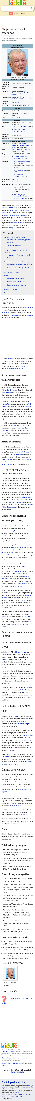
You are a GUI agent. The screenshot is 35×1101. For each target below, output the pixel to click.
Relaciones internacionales (20, 149)
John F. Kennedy (23, 452)
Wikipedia (19, 1090)
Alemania (15, 315)
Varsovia (15, 93)
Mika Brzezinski (17, 117)
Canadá (23, 361)
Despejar (28, 8)
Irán (27, 719)
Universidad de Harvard (9, 390)
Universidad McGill (19, 127)
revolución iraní (14, 716)
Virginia (21, 210)
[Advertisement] (17, 21)
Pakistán (29, 687)
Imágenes (16, 13)
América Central (12, 764)
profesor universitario (25, 145)
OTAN (29, 617)
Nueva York (13, 425)
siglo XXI (25, 815)
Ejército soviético (21, 652)
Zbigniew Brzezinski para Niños (11, 1063)
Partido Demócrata (18, 182)
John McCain (16, 806)
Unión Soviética (28, 315)
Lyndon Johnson (6, 464)
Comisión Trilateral (19, 199)
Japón (15, 507)
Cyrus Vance (25, 566)
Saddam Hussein (27, 735)
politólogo (24, 143)
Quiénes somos (23, 1094)
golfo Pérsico (16, 624)
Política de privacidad (8, 1096)
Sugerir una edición (17, 1072)
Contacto (19, 1096)
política (6, 215)
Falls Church (16, 99)
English (23, 13)
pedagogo (15, 145)
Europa (9, 507)
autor (13, 147)
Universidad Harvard (20, 170)
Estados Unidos (25, 99)
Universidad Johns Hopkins (22, 161)
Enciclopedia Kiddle (8, 1051)
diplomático (5, 312)
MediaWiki (16, 1092)
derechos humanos (7, 552)
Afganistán (5, 654)
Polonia (10, 208)
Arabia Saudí (24, 690)
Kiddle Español (6, 1094)
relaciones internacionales (18, 215)
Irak (9, 738)
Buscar (32, 8)
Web (11, 13)
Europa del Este (6, 459)
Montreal (22, 366)
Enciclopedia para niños (8, 35)
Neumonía (15, 102)
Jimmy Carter (13, 228)
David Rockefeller (25, 497)
